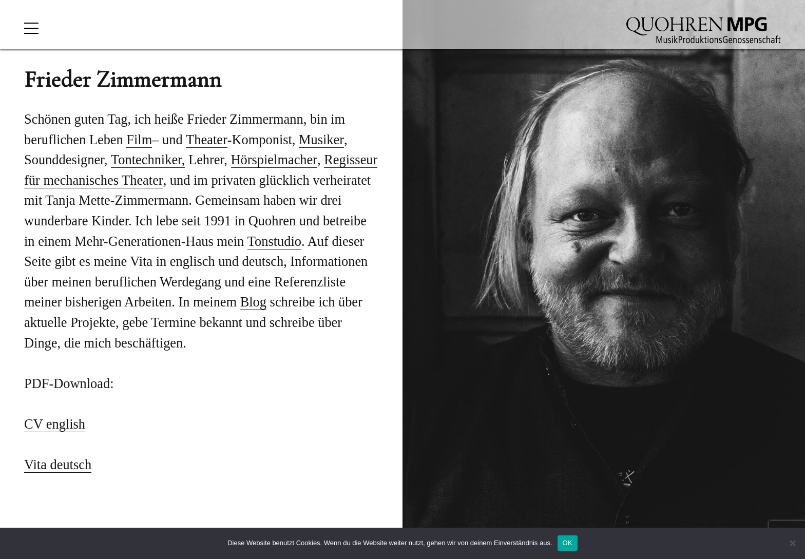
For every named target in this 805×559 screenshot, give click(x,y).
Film (139, 139)
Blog (253, 302)
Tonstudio (274, 241)
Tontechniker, (148, 159)
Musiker (321, 139)
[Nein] (792, 543)
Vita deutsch (57, 464)
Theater (206, 139)
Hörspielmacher (274, 159)
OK (567, 543)
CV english (54, 424)
